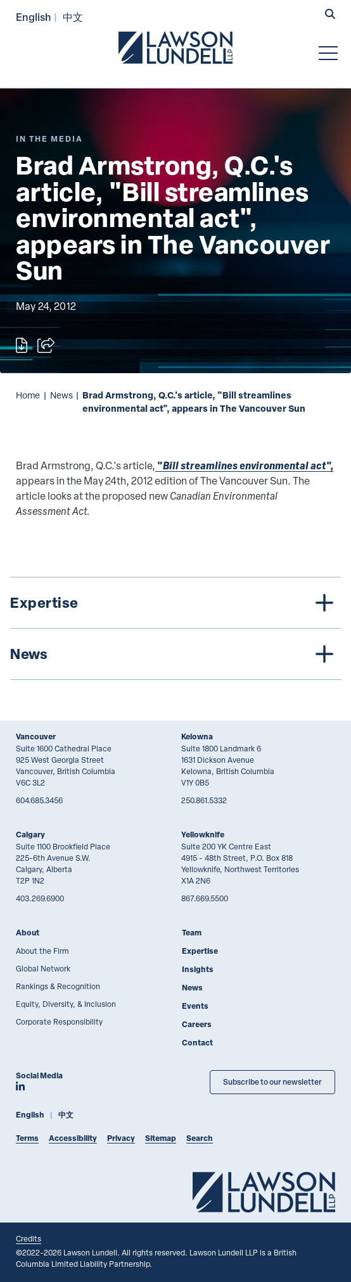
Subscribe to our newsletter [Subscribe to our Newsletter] (272, 1081)
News (61, 395)
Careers (197, 1024)
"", (244, 465)
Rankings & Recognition (58, 986)
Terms (27, 1138)
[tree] (175, 628)
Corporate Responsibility (59, 1021)
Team (191, 932)
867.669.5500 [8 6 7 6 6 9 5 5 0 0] (204, 898)
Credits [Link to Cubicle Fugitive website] (28, 1238)
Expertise (200, 951)
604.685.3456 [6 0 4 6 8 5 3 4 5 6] (39, 800)
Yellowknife (202, 834)
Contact (197, 1042)
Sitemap (160, 1138)
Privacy (121, 1138)
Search (199, 1138)
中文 (73, 16)
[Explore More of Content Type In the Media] (49, 138)
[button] (330, 15)
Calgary (30, 834)
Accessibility (73, 1138)
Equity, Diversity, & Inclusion (66, 1004)
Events (195, 1006)
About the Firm (42, 951)
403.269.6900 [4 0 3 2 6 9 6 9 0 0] (40, 898)
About (27, 932)
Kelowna (197, 736)
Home (28, 395)
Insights (198, 969)
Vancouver (36, 736)
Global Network (43, 968)
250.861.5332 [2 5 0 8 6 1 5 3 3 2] (204, 800)
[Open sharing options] (45, 345)
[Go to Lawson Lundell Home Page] (175, 47)
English (33, 16)
